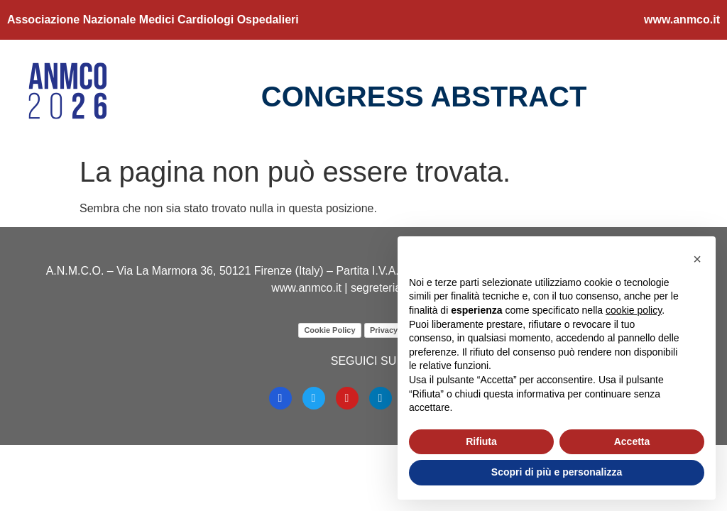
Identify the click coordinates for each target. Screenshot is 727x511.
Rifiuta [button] (481, 441)
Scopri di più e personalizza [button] (556, 472)
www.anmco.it (682, 19)
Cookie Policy (329, 330)
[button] (697, 259)
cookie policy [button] (634, 310)
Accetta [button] (632, 441)
